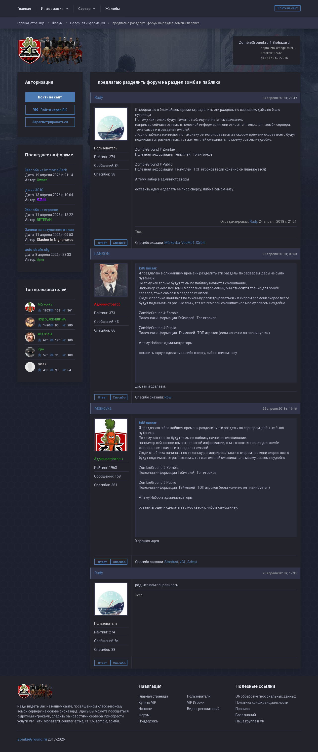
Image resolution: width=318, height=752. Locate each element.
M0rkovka (172, 243)
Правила (243, 709)
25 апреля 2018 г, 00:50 (280, 254)
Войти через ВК (50, 110)
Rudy (98, 97)
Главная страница (30, 23)
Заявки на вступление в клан (49, 230)
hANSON (102, 253)
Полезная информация (87, 23)
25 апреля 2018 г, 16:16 (280, 408)
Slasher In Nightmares (55, 240)
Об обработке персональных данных (266, 696)
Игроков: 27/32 (271, 53)
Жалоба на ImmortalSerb (46, 170)
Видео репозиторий (203, 709)
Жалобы (112, 9)
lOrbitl (200, 243)
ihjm (40, 260)
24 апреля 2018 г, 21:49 (280, 98)
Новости (145, 709)
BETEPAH (44, 220)
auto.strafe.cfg (37, 250)
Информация (52, 9)
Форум (57, 23)
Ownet (42, 180)
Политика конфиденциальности (262, 703)
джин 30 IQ (34, 190)
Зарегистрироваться (50, 122)
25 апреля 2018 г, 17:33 (280, 573)
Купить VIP (147, 703)
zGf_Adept (188, 562)
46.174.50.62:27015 (274, 58)
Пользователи (198, 696)
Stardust (171, 562)
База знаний (246, 715)
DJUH (41, 200)
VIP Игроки (195, 703)
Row (167, 397)
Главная (24, 9)
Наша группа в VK (250, 721)
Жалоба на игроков (41, 210)
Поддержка (148, 721)
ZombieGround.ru (32, 739)
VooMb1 (188, 243)
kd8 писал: (148, 268)
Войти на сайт (288, 8)
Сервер (84, 9)
